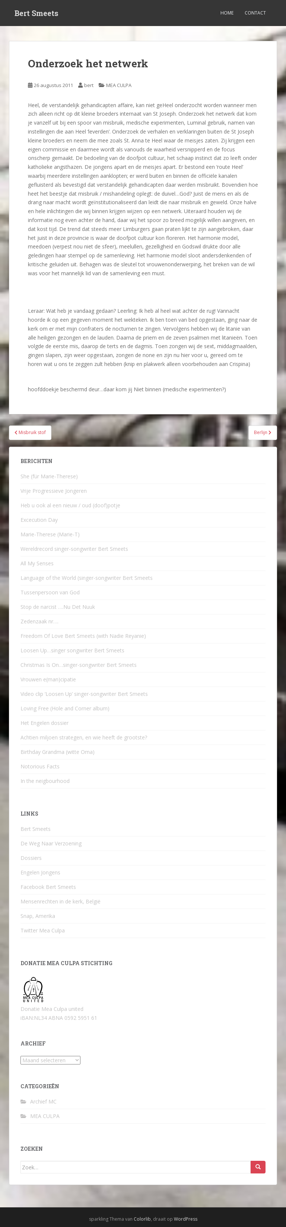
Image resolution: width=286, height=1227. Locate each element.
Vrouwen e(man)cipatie (48, 679)
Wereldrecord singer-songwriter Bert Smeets (74, 548)
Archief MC (43, 1101)
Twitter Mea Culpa (42, 930)
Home (226, 13)
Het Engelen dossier (44, 722)
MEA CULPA (118, 85)
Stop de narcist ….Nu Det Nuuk (57, 606)
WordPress (185, 1219)
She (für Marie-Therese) (49, 476)
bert (88, 85)
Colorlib (142, 1219)
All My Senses (37, 563)
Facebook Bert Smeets (48, 886)
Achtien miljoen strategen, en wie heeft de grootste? (83, 737)
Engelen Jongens (40, 872)
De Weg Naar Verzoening (51, 843)
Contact (255, 13)
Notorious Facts (40, 766)
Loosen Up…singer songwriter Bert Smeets (72, 650)
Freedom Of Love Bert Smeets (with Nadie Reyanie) (83, 635)
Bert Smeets (36, 13)
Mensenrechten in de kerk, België (60, 901)
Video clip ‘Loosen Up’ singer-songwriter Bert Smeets (84, 693)
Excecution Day (39, 519)
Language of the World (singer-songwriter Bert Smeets (86, 577)
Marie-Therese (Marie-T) (50, 534)
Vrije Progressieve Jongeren (53, 490)
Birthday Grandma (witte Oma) (57, 751)
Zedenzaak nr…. (39, 621)
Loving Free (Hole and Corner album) (64, 708)
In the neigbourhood (45, 780)
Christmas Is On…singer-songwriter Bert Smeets (78, 664)
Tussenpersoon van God (50, 592)
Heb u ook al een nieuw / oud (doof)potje (70, 505)
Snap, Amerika (37, 915)
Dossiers (31, 857)
